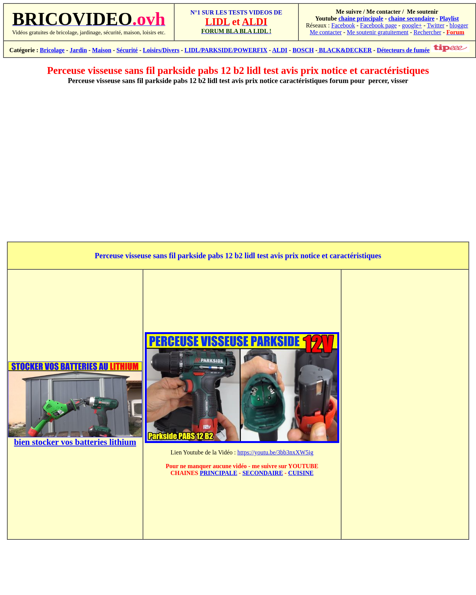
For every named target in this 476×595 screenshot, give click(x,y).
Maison (101, 50)
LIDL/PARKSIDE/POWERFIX (226, 50)
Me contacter (326, 32)
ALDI (279, 50)
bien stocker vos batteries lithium (75, 442)
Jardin (78, 50)
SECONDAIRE (262, 473)
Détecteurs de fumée (403, 50)
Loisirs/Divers (161, 50)
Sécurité (127, 50)
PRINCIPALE (218, 473)
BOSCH (303, 50)
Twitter (435, 25)
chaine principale (360, 18)
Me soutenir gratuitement (378, 32)
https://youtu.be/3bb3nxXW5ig (275, 452)
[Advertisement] (236, 163)
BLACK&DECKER (344, 50)
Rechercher (427, 32)
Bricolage (52, 50)
